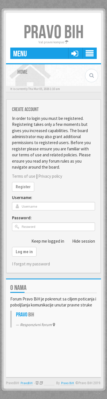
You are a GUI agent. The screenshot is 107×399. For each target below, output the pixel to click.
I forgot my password (31, 264)
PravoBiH (27, 383)
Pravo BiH (67, 383)
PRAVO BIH (54, 32)
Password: (22, 217)
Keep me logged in (44, 241)
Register (23, 187)
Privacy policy (50, 176)
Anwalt (49, 383)
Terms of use (23, 176)
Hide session (80, 241)
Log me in (24, 251)
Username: (22, 197)
